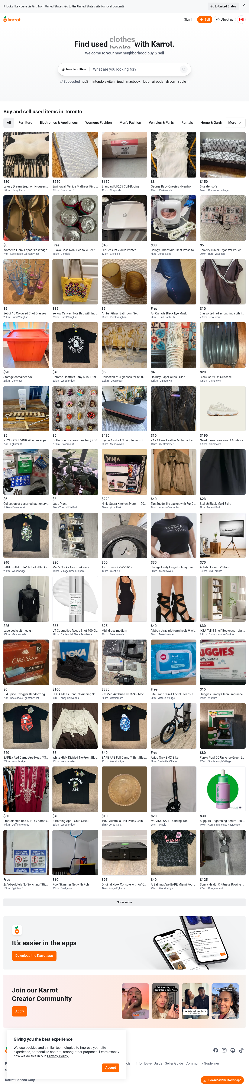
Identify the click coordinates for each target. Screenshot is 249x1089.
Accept (110, 1068)
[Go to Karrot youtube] (232, 1050)
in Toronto (70, 112)
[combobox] (135, 69)
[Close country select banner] (244, 5)
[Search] (184, 69)
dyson (170, 82)
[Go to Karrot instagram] (224, 1050)
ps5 (85, 82)
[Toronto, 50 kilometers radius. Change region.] (74, 69)
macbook (133, 82)
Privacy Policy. (58, 1056)
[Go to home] (11, 19)
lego (146, 82)
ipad (120, 82)
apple (182, 82)
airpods (157, 82)
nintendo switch (103, 82)
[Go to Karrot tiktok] (241, 1050)
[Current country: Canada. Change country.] (241, 19)
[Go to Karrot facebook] (215, 1050)
